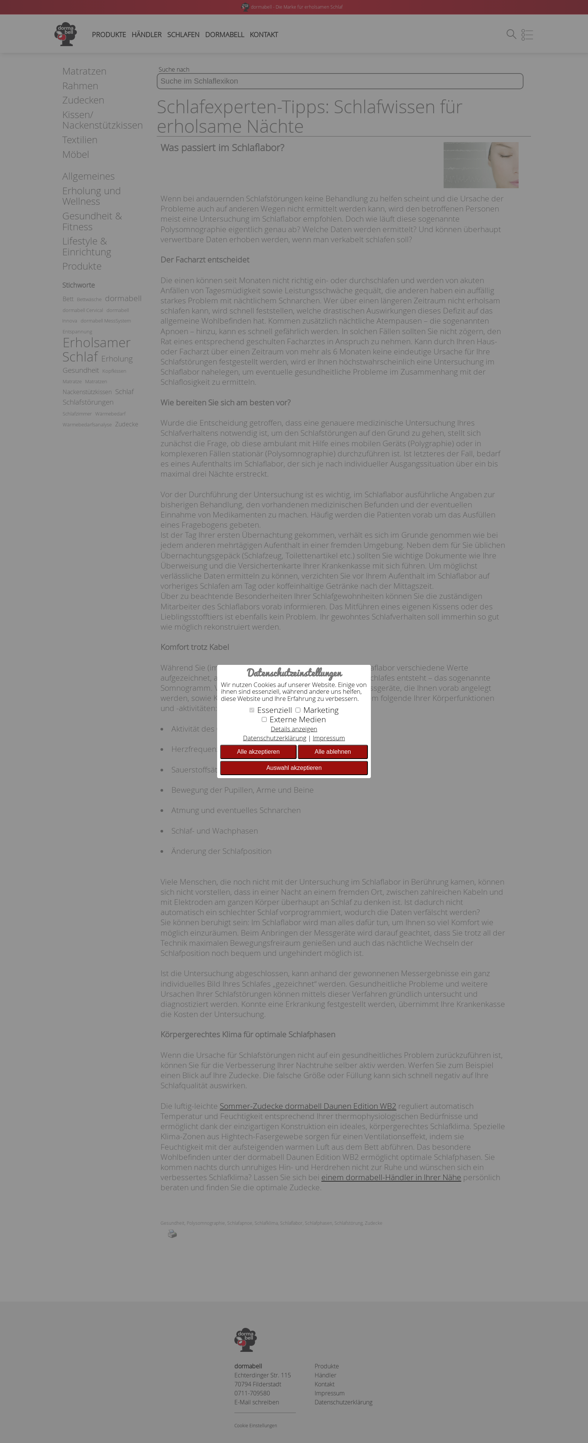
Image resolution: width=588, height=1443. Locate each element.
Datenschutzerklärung (274, 738)
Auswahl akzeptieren (294, 768)
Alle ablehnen (333, 751)
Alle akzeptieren (258, 751)
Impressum (329, 738)
